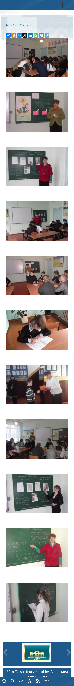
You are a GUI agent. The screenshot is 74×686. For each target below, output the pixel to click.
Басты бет (11, 25)
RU (46, 682)
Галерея (24, 25)
